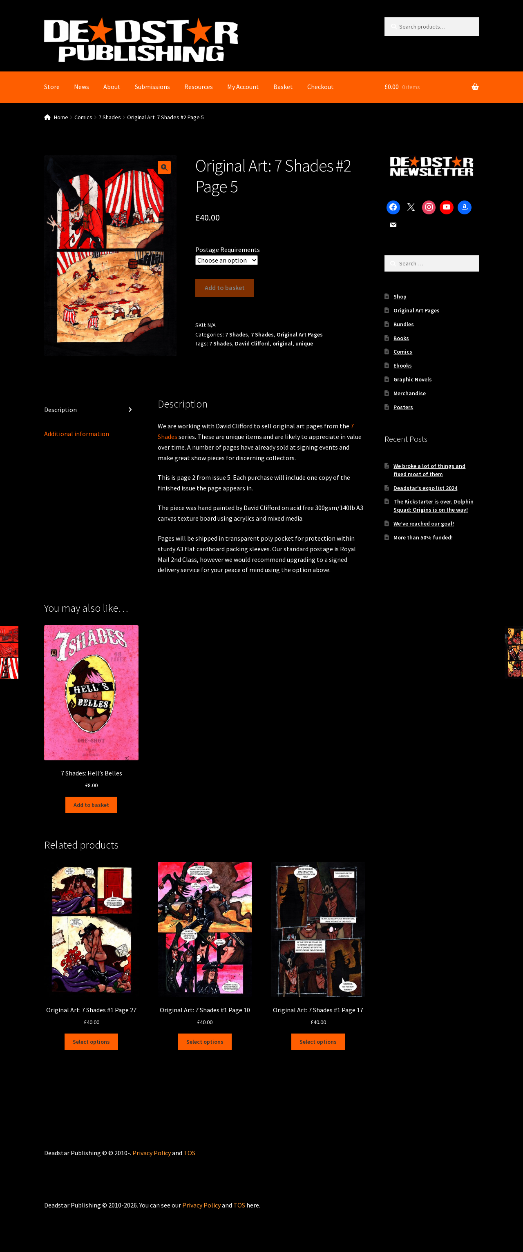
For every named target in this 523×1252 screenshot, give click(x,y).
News (81, 86)
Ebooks (402, 365)
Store (52, 86)
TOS (189, 1153)
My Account (243, 86)
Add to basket (225, 287)
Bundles (403, 324)
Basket (283, 86)
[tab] (91, 410)
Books (401, 338)
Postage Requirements (227, 249)
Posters (403, 407)
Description (60, 409)
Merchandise (409, 393)
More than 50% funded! (423, 537)
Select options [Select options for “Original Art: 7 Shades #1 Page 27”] (91, 1041)
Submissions (152, 86)
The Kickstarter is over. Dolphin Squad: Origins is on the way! (433, 505)
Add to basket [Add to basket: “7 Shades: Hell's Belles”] (91, 805)
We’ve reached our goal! (423, 523)
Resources (198, 86)
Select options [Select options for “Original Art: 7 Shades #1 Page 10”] (205, 1041)
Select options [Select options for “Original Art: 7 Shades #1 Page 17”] (318, 1041)
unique (304, 343)
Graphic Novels (412, 379)
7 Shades (109, 117)
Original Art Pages (300, 334)
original (283, 343)
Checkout (320, 86)
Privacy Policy (151, 1153)
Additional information (76, 434)
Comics (83, 117)
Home (61, 117)
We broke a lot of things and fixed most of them (429, 470)
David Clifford (252, 343)
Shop (400, 296)
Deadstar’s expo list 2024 (425, 488)
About (112, 86)
